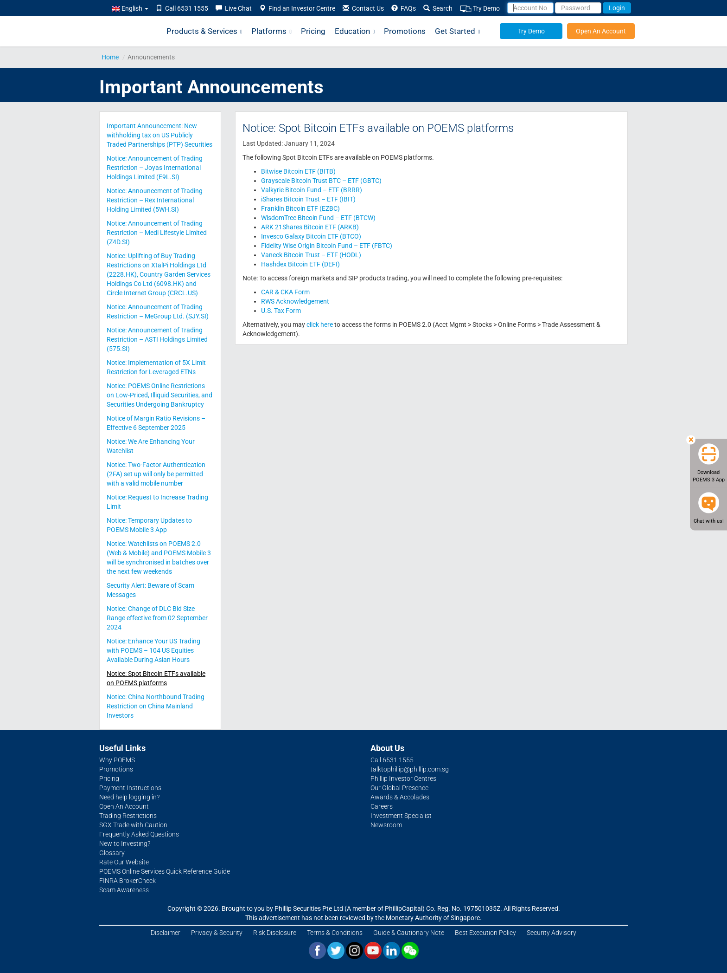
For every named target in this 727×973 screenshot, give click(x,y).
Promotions (405, 31)
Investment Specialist (401, 815)
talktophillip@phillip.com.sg (409, 769)
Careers (381, 806)
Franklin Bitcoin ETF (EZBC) (300, 208)
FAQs (403, 8)
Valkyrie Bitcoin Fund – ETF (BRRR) (311, 190)
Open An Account (601, 31)
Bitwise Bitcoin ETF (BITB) (298, 171)
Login (617, 8)
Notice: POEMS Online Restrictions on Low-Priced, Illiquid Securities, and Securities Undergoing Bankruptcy (159, 395)
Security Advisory (551, 932)
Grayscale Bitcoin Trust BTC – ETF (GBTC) (321, 180)
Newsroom (386, 825)
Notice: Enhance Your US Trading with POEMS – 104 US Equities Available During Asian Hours (153, 650)
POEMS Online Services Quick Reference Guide (164, 871)
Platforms (271, 31)
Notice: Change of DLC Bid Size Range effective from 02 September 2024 (157, 618)
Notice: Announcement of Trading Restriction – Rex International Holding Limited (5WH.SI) (155, 200)
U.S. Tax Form (281, 310)
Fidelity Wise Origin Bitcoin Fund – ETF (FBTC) (326, 245)
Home (110, 57)
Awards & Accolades (399, 797)
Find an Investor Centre (297, 8)
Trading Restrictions (128, 815)
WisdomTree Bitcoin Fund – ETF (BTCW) (318, 217)
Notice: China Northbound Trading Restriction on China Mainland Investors (155, 706)
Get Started (457, 31)
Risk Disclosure (274, 932)
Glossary (112, 852)
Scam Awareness (124, 890)
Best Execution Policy (485, 932)
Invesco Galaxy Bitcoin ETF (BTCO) (311, 236)
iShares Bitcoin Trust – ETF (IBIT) (308, 199)
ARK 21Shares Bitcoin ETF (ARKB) (310, 227)
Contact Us (363, 8)
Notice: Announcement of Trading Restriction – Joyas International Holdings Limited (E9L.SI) (155, 168)
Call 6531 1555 (182, 8)
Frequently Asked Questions (139, 834)
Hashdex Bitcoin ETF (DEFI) (300, 264)
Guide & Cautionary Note (408, 932)
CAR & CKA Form (285, 292)
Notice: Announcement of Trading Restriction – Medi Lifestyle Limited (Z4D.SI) (157, 233)
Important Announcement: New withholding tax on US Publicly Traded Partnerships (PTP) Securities (159, 135)
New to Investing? (124, 843)
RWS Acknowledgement (295, 301)
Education (355, 31)
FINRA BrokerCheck (127, 880)
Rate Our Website (124, 862)
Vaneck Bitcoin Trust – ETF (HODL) (311, 255)
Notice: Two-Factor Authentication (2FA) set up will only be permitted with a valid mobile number (156, 474)
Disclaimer (165, 932)
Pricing (313, 31)
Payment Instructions (130, 787)
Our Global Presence (399, 787)
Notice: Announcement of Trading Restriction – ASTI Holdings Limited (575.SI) (157, 339)
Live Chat (234, 8)
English (130, 8)
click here (319, 324)
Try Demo (480, 9)
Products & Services (204, 31)
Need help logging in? (129, 797)
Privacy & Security (216, 932)
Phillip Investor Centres (403, 778)
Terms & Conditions (335, 932)
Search (438, 8)
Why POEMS (117, 760)
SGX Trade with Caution (133, 825)
